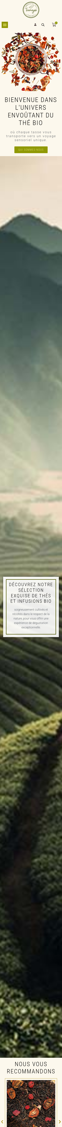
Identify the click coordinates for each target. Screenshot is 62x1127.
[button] (2, 1122)
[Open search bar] (43, 24)
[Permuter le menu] (5, 25)
